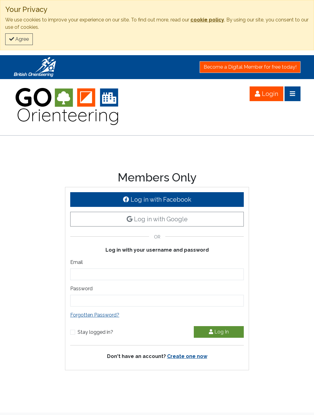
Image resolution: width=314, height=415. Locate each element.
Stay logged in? (95, 332)
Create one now (187, 356)
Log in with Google (157, 219)
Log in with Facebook (157, 199)
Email (76, 262)
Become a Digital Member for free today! (250, 67)
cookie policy (207, 20)
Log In (219, 332)
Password (81, 288)
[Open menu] (293, 93)
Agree (19, 39)
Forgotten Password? (94, 315)
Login (266, 93)
